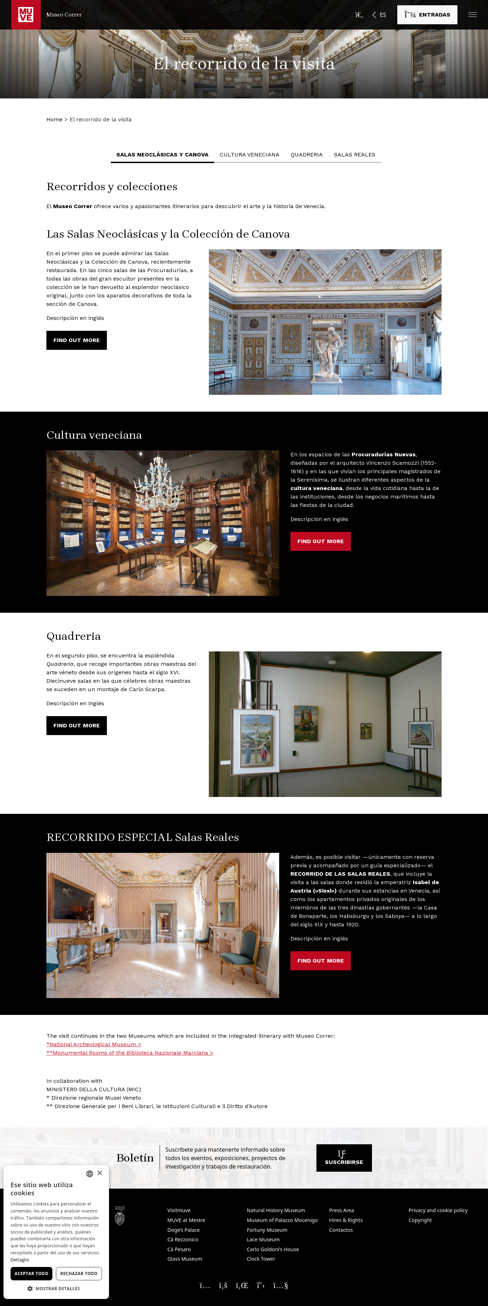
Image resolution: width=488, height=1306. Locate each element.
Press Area (341, 1210)
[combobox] (89, 1173)
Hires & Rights (346, 1220)
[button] (473, 14)
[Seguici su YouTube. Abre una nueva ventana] (280, 1285)
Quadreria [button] (307, 154)
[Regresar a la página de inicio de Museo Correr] (46, 15)
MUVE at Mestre (186, 1220)
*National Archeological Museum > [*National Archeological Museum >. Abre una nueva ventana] (93, 1044)
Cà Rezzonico (182, 1239)
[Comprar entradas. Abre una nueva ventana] (427, 14)
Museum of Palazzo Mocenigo (282, 1220)
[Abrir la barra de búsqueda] (359, 14)
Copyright (420, 1220)
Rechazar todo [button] (78, 1273)
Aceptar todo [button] (31, 1273)
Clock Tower (261, 1258)
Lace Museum (263, 1239)
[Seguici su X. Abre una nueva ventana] (261, 1285)
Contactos (341, 1230)
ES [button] (383, 15)
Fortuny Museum (267, 1230)
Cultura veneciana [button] (250, 154)
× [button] (99, 1173)
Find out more (76, 340)
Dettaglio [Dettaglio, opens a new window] (20, 1260)
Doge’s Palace (183, 1230)
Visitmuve (179, 1210)
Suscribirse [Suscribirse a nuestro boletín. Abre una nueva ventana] (344, 1159)
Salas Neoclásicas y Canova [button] (162, 154)
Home (54, 119)
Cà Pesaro (179, 1249)
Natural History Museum (276, 1210)
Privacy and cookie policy (438, 1210)
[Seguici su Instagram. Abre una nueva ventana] (205, 1285)
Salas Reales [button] (354, 154)
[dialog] (56, 1232)
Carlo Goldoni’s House (273, 1249)
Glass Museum (184, 1258)
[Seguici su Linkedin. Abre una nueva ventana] (242, 1285)
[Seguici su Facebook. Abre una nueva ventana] (223, 1285)
